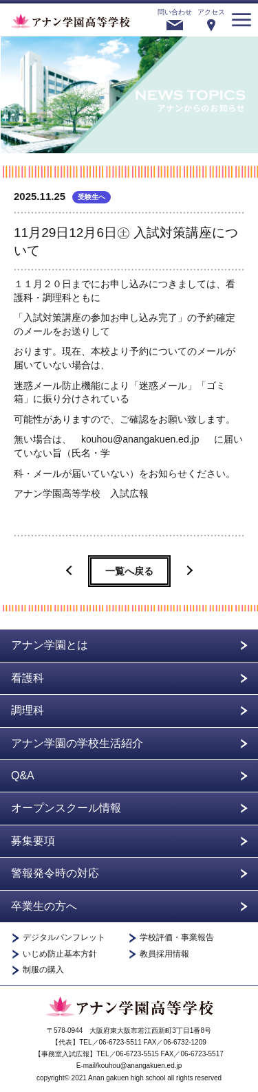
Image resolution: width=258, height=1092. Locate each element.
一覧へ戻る (129, 571)
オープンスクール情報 (66, 808)
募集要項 (33, 841)
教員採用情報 (164, 954)
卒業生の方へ (44, 906)
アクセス (211, 12)
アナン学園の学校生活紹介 (77, 743)
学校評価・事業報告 (177, 937)
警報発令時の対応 (55, 873)
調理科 (27, 710)
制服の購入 (43, 970)
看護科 (27, 678)
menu (241, 20)
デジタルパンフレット (64, 937)
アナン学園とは (49, 645)
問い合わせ (175, 12)
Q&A (22, 775)
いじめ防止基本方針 (60, 954)
